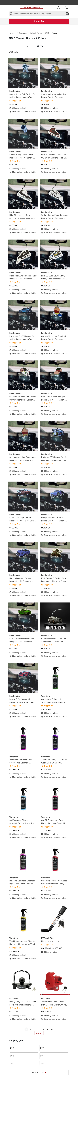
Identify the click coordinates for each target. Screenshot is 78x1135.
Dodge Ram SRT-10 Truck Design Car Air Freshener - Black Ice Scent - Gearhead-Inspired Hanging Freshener (54, 519)
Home (11, 33)
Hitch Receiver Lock (50, 941)
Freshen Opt (15, 91)
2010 (12, 1048)
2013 (42, 1056)
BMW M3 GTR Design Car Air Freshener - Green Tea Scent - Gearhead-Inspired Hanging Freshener (54, 459)
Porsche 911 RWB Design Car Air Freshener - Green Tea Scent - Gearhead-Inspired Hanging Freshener (22, 338)
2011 (42, 1048)
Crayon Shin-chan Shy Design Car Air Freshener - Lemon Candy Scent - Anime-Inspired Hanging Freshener (22, 398)
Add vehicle (39, 21)
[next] (47, 1029)
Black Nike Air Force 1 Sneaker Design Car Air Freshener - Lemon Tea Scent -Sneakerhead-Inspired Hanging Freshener (23, 277)
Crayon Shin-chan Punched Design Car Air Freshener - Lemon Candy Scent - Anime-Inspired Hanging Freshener (54, 338)
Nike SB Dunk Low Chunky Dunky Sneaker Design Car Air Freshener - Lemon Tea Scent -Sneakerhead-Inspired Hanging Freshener (54, 277)
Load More (39, 1033)
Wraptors (45, 696)
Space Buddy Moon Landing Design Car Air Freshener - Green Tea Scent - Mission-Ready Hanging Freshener (53, 96)
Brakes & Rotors (36, 33)
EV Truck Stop (47, 938)
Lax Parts (13, 998)
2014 (12, 1063)
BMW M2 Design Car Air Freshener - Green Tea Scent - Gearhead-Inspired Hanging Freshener (23, 519)
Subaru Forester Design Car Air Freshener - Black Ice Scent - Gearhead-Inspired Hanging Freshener (53, 640)
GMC (47, 33)
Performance (22, 33)
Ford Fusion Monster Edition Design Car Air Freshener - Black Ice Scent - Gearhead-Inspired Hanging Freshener (22, 640)
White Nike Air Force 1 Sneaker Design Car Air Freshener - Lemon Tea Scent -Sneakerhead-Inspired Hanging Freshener (55, 217)
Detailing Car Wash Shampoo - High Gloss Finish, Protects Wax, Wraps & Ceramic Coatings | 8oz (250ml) (23, 882)
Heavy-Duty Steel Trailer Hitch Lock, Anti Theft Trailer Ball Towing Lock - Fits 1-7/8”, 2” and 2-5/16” (22, 1003)
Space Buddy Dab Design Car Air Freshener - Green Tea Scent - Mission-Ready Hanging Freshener (22, 96)
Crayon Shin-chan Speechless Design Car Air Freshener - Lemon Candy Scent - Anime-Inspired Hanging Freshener (22, 459)
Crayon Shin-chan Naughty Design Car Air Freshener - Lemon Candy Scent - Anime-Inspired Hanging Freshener (54, 398)
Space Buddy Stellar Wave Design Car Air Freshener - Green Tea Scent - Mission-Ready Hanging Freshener (21, 156)
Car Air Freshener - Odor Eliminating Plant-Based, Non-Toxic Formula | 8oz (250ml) (54, 822)
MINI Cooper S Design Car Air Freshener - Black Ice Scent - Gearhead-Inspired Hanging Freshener (54, 580)
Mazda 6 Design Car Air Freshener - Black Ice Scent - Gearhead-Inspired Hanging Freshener (22, 701)
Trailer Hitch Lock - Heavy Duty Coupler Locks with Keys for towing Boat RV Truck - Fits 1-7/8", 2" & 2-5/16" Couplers (55, 1003)
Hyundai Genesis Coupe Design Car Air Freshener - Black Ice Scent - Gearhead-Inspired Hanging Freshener (22, 580)
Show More (39, 1072)
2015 (42, 1063)
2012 (12, 1056)
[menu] (10, 8)
